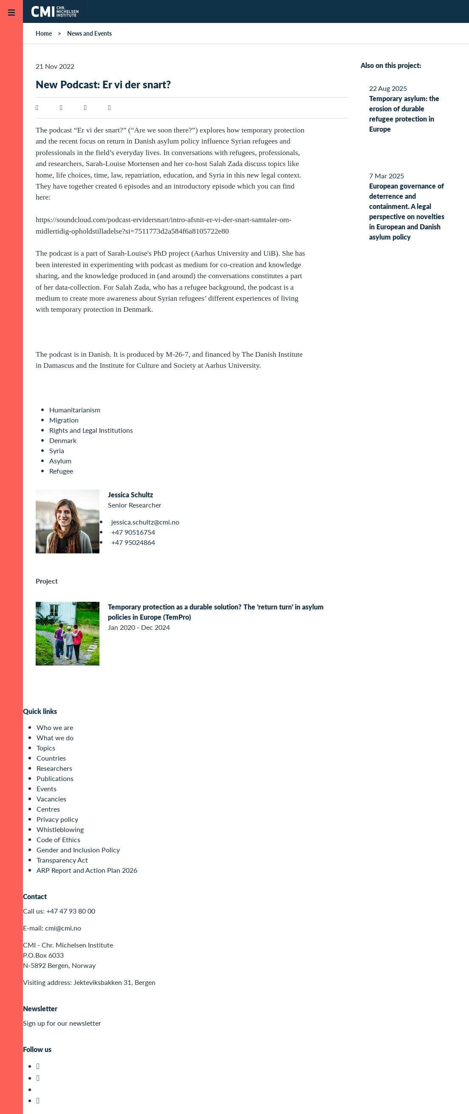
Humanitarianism (74, 410)
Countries (51, 758)
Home (44, 33)
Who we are (55, 727)
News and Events (89, 33)
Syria (56, 450)
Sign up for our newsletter (62, 1023)
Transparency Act (62, 860)
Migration (64, 420)
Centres (48, 809)
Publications (55, 778)
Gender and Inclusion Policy (78, 850)
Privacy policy (57, 819)
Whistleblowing (60, 829)
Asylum (60, 460)
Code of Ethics (58, 839)
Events (47, 788)
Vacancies (51, 799)
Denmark (62, 440)
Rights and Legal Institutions (91, 430)
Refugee (61, 471)
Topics (46, 748)
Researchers (54, 768)
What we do (55, 737)
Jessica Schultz (130, 494)
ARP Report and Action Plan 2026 (87, 870)
